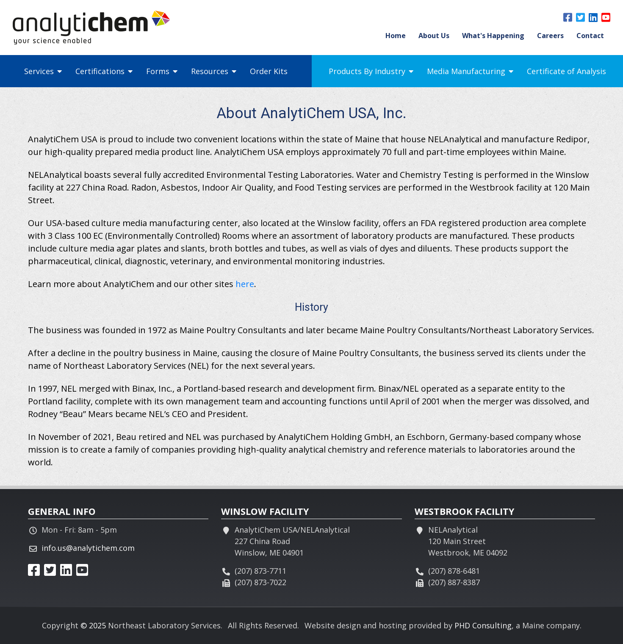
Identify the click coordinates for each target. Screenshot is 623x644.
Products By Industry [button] (371, 71)
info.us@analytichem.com (88, 548)
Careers (550, 35)
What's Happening (493, 35)
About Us (433, 35)
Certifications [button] (104, 71)
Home (395, 35)
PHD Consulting (483, 625)
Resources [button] (213, 71)
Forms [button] (161, 71)
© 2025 (93, 625)
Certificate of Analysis (566, 71)
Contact (590, 35)
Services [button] (43, 71)
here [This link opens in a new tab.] (244, 284)
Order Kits (269, 71)
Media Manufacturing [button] (470, 71)
